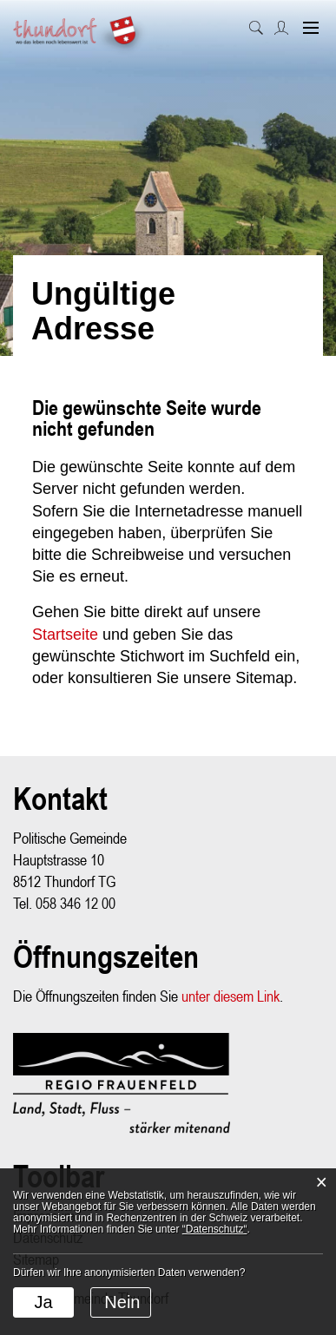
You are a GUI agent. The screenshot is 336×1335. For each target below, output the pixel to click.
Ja (43, 1302)
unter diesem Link (230, 996)
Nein (122, 1302)
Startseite (65, 634)
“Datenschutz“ (214, 1229)
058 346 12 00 (75, 903)
